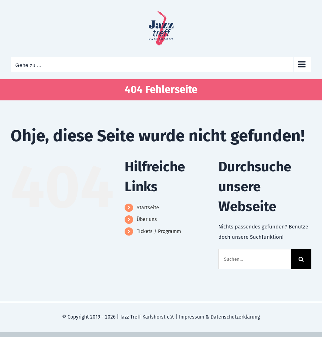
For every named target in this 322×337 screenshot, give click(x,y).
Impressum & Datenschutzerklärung (219, 317)
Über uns (147, 219)
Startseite (148, 208)
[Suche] (301, 259)
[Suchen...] (254, 259)
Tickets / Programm (159, 231)
